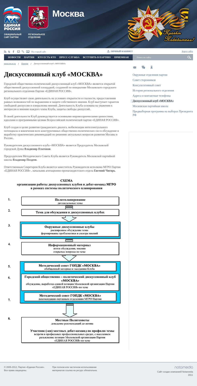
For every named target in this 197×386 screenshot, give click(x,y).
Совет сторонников (144, 80)
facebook (14, 51)
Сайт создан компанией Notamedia (175, 372)
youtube (27, 51)
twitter (9, 51)
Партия (29, 57)
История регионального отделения (153, 90)
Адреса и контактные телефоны (152, 95)
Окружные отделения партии (150, 74)
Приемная (121, 57)
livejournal (23, 51)
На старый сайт (38, 51)
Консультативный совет (147, 85)
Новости (14, 57)
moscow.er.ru (10, 63)
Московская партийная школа (150, 106)
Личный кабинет (122, 51)
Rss (5, 51)
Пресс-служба (69, 57)
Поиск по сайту (144, 57)
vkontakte (18, 51)
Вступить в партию (97, 57)
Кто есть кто (47, 57)
